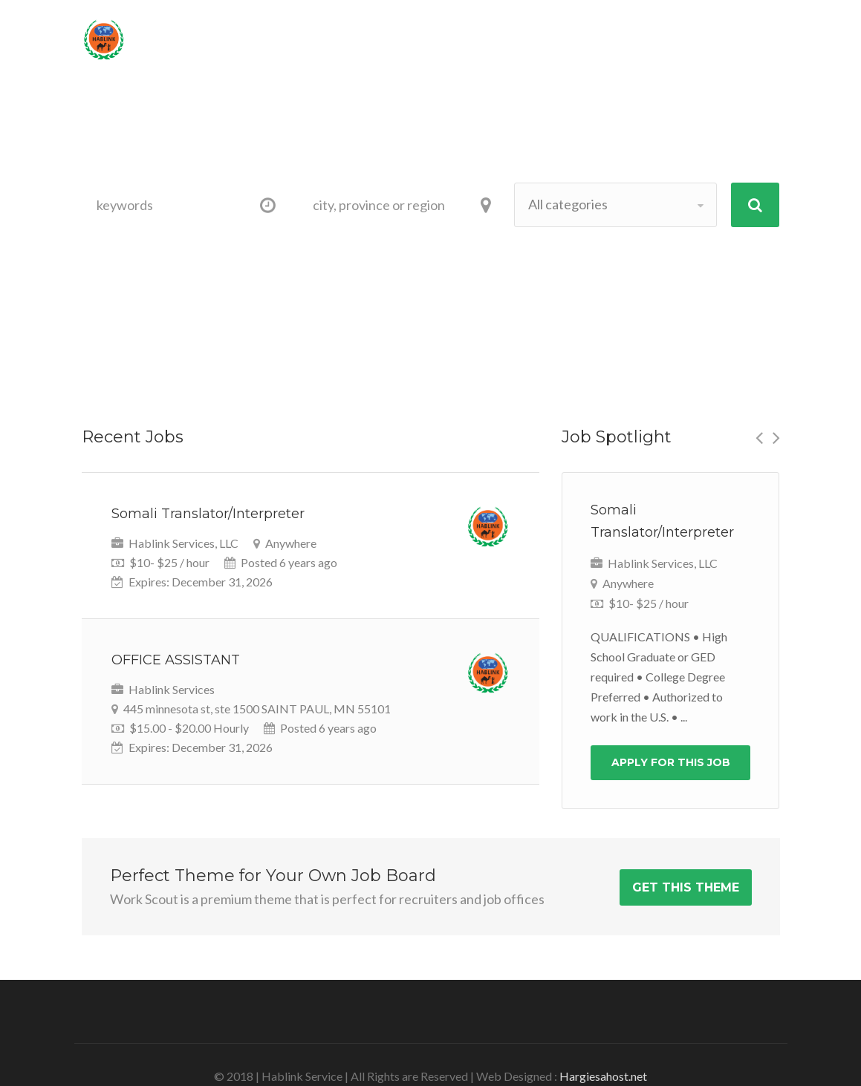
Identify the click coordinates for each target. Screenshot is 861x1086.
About (560, 114)
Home (109, 114)
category (242, 252)
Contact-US (658, 114)
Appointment (470, 114)
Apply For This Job (670, 762)
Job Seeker (189, 114)
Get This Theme (685, 887)
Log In (737, 34)
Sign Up (655, 34)
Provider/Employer (326, 114)
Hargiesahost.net (603, 1076)
